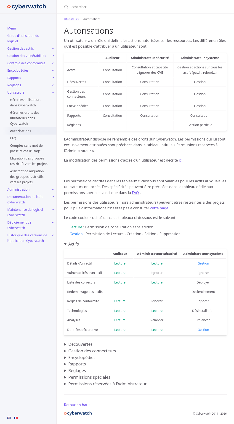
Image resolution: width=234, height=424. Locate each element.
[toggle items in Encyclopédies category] (52, 70)
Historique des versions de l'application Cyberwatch (27, 238)
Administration (18, 189)
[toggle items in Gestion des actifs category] (52, 48)
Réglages (14, 85)
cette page (159, 208)
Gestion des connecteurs (92, 351)
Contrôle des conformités (26, 63)
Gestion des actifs (20, 48)
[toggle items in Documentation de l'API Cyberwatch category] (52, 196)
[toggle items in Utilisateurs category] (52, 92)
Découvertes (80, 344)
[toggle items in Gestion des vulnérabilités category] (52, 55)
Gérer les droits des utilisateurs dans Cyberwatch (24, 118)
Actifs (73, 244)
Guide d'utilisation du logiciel (23, 38)
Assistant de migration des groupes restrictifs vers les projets (27, 176)
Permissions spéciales (89, 377)
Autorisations (20, 131)
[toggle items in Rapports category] (52, 77)
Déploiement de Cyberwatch (19, 225)
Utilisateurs (15, 92)
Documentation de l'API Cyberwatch (25, 199)
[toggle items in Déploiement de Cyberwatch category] (52, 222)
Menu (11, 28)
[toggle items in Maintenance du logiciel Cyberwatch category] (52, 209)
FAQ (13, 138)
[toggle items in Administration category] (52, 189)
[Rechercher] (118, 7)
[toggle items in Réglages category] (52, 85)
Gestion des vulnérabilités (26, 56)
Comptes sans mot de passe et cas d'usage (26, 148)
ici (180, 160)
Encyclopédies (17, 70)
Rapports (14, 78)
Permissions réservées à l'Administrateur (107, 383)
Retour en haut (77, 404)
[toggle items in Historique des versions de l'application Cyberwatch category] (52, 235)
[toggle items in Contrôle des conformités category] (52, 63)
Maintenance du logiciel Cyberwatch (25, 212)
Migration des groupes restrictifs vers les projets (29, 161)
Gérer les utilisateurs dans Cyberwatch (25, 102)
